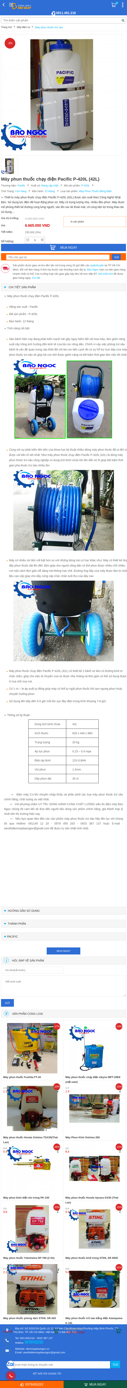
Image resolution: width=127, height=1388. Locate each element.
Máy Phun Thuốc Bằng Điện (95, 191)
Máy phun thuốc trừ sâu (49, 27)
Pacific (21, 185)
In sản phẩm (77, 221)
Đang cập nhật (49, 185)
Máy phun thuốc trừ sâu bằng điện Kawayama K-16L (93, 1321)
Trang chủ (6, 27)
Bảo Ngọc (93, 269)
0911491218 (105, 273)
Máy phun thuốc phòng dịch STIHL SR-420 (29, 1318)
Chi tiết (36, 277)
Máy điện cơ (23, 27)
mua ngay (63, 950)
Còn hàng (20, 191)
